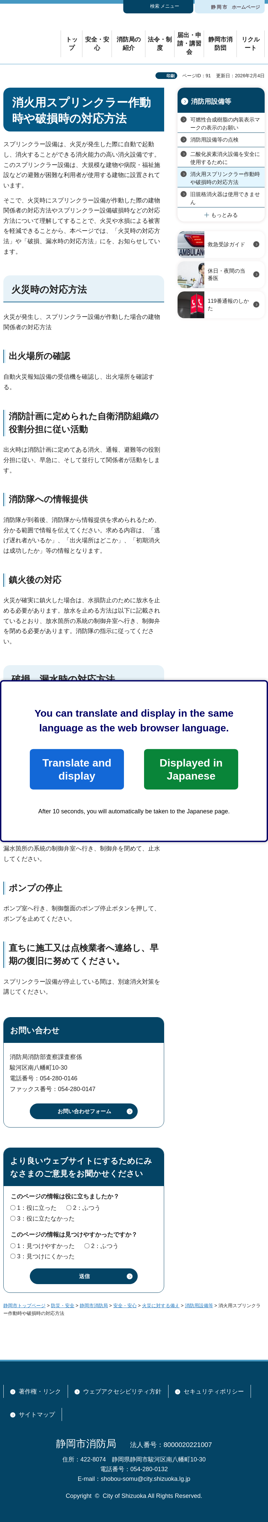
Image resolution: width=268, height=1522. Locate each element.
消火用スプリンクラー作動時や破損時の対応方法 (225, 178)
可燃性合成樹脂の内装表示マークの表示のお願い (225, 123)
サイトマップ (37, 1414)
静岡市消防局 (94, 1305)
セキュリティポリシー (214, 1391)
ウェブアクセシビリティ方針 (122, 1391)
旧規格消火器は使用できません (225, 198)
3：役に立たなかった (46, 1218)
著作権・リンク (40, 1391)
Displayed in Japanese (190, 769)
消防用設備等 (211, 101)
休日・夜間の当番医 (226, 274)
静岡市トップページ (24, 1305)
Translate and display (76, 769)
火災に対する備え (161, 1305)
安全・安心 (125, 1305)
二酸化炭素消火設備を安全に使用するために (225, 158)
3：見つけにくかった (46, 1256)
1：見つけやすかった (46, 1246)
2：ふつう (86, 1207)
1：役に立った (37, 1207)
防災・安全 (62, 1305)
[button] (158, 6)
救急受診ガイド (226, 244)
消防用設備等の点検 (214, 140)
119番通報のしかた (228, 304)
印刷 (170, 76)
